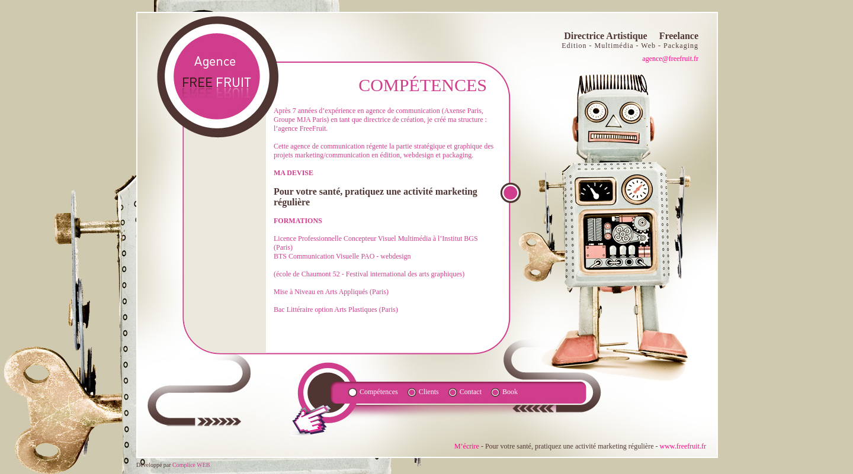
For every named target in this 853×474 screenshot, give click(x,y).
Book (510, 392)
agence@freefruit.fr (670, 58)
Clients (429, 392)
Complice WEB (191, 465)
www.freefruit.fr (682, 446)
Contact (471, 392)
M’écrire (466, 446)
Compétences (379, 392)
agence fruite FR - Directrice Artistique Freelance (217, 76)
